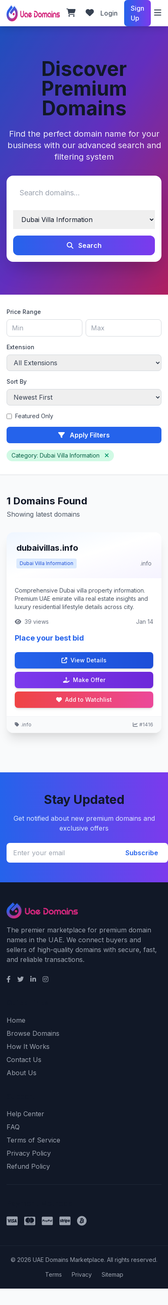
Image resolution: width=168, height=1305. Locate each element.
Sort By (17, 381)
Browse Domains (33, 1033)
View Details (84, 660)
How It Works (28, 1046)
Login (109, 13)
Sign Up (137, 13)
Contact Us (24, 1059)
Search (84, 245)
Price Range (24, 311)
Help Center (25, 1114)
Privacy (82, 1274)
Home (16, 1020)
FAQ (13, 1127)
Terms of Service (33, 1140)
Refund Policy (28, 1166)
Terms (53, 1274)
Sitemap (112, 1274)
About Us (21, 1073)
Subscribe (141, 853)
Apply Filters (84, 435)
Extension (20, 346)
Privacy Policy (29, 1153)
